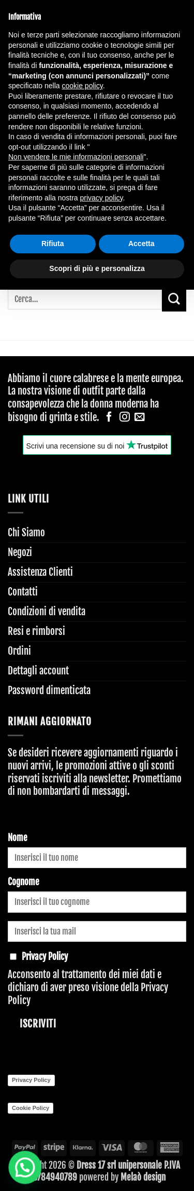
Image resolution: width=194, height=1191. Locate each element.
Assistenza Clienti (40, 572)
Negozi (20, 552)
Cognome (23, 881)
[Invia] (174, 299)
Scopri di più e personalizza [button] (96, 268)
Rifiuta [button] (52, 243)
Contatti (23, 592)
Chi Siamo (26, 532)
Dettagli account (38, 671)
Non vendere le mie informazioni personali (75, 157)
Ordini (19, 651)
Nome (17, 837)
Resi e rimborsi (36, 631)
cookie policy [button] (82, 86)
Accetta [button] (141, 243)
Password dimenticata (49, 690)
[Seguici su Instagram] (125, 417)
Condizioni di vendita (46, 611)
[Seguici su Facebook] (109, 417)
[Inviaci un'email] (140, 417)
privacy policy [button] (101, 198)
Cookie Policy (30, 1108)
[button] (17, 1170)
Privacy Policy (31, 1080)
